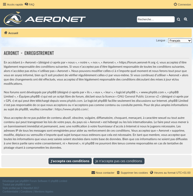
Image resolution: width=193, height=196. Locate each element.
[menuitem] (29, 5)
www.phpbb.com (71, 100)
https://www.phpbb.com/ (71, 109)
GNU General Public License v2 (138, 96)
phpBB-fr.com (23, 184)
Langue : (161, 40)
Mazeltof (28, 188)
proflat (12, 188)
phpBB (23, 181)
